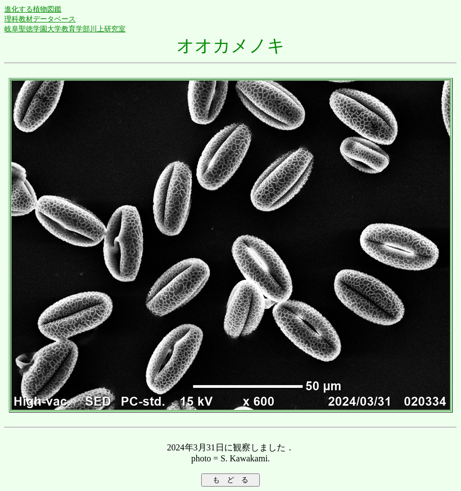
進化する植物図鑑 (32, 9)
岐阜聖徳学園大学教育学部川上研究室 (65, 29)
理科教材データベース (40, 19)
